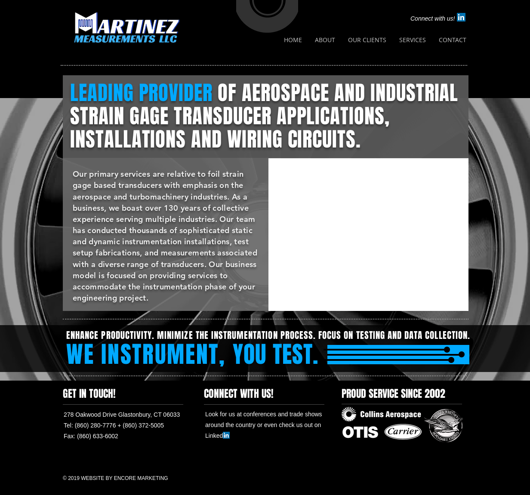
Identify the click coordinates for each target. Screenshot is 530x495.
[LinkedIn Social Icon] (461, 17)
